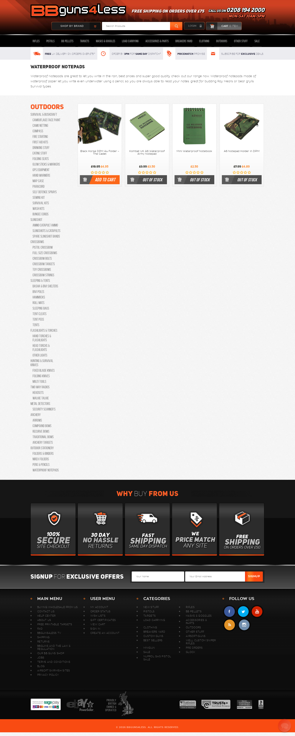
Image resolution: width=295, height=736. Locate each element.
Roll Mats (38, 303)
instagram (244, 625)
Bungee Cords (41, 214)
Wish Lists (98, 615)
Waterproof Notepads (46, 470)
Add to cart (105, 179)
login (192, 25)
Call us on (236, 13)
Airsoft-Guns (196, 636)
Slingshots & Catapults (46, 231)
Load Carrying (130, 41)
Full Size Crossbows (45, 253)
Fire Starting (40, 137)
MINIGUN (149, 647)
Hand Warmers (41, 175)
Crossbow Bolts (42, 258)
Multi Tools (39, 381)
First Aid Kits (40, 142)
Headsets (38, 393)
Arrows (37, 420)
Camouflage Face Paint (46, 120)
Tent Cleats (40, 314)
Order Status (100, 611)
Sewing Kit (39, 197)
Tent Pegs (38, 319)
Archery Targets (43, 442)
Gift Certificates (103, 620)
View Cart (98, 624)
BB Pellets (67, 41)
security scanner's (44, 409)
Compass (38, 131)
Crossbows (37, 242)
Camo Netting (40, 125)
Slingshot (36, 220)
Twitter (243, 611)
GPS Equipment (41, 170)
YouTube (257, 611)
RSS (229, 625)
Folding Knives (41, 376)
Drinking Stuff (41, 148)
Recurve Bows (41, 431)
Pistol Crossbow (43, 247)
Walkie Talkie (41, 398)
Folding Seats (41, 159)
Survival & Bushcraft (44, 114)
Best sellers (153, 640)
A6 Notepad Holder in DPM (242, 151)
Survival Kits (41, 203)
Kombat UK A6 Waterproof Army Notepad (147, 152)
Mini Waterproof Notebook (194, 151)
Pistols (50, 41)
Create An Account (104, 632)
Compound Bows (42, 426)
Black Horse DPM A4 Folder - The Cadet (99, 152)
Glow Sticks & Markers (46, 164)
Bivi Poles (38, 292)
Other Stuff (241, 41)
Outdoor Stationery (42, 448)
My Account (99, 607)
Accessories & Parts (157, 41)
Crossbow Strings (43, 275)
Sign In (95, 628)
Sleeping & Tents (40, 281)
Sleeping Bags (41, 308)
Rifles (36, 41)
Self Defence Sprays (45, 192)
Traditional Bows (43, 437)
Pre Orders (194, 647)
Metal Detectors (40, 404)
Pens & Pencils (41, 465)
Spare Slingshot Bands (46, 236)
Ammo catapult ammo (45, 225)
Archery (36, 415)
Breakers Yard (183, 41)
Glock (190, 652)
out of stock (152, 179)
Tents (36, 325)
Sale (257, 41)
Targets (84, 41)
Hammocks (39, 297)
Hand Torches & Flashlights (42, 338)
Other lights (40, 355)
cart (222, 26)
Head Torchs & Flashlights (41, 348)
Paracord (38, 186)
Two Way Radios (40, 387)
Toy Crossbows (42, 269)
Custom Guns (153, 636)
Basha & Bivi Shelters (45, 286)
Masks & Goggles (105, 41)
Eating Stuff (40, 153)
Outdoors (221, 41)
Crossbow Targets (44, 264)
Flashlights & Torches (44, 330)
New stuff (151, 607)
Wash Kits (38, 209)
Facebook (229, 611)
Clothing (204, 41)
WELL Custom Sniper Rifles (201, 642)
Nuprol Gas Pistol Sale (157, 658)
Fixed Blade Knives (44, 370)
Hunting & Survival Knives (42, 363)
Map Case (38, 181)
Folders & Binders (43, 453)
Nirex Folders (41, 459)
